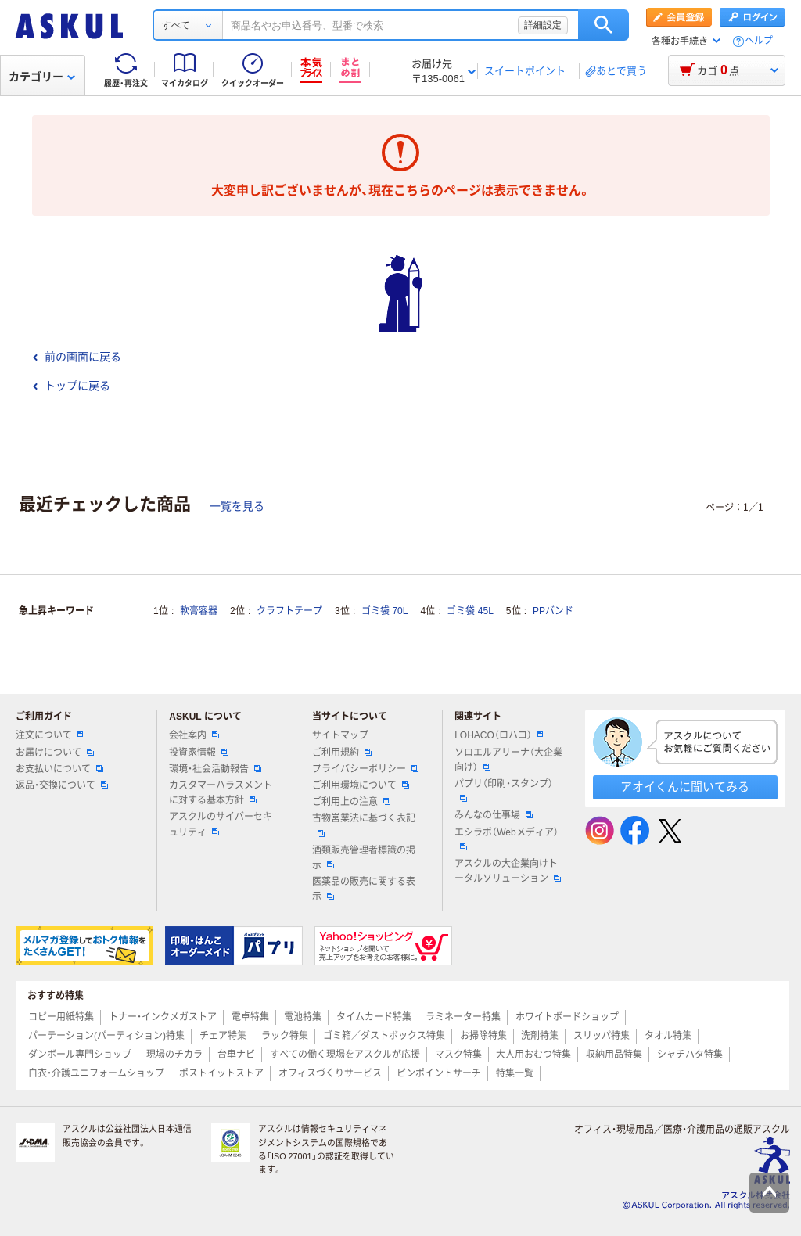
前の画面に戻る (76, 356)
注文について (50, 735)
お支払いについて (59, 769)
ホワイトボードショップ (567, 1016)
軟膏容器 (198, 610)
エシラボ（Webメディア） (506, 838)
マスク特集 (458, 1054)
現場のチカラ (174, 1054)
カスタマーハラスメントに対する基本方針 (220, 793)
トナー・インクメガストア (163, 1016)
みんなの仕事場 (493, 815)
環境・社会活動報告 (215, 769)
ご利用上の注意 (351, 801)
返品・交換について (62, 785)
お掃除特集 (483, 1035)
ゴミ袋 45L (470, 610)
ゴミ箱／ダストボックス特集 (384, 1035)
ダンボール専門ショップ (79, 1054)
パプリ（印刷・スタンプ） (503, 790)
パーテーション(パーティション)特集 (106, 1035)
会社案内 (194, 735)
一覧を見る (237, 506)
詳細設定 (543, 25)
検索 (603, 25)
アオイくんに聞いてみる (684, 786)
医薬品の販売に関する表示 (363, 889)
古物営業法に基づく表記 (363, 824)
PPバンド (553, 610)
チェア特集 (222, 1035)
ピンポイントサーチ (439, 1073)
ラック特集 (284, 1035)
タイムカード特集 (373, 1016)
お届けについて (55, 752)
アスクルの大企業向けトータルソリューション (507, 871)
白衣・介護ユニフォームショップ (96, 1073)
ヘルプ (759, 41)
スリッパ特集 (601, 1035)
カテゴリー (42, 76)
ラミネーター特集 (463, 1016)
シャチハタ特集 (690, 1054)
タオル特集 (668, 1035)
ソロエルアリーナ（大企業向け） (508, 760)
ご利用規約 (342, 752)
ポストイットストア (221, 1073)
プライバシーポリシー (365, 769)
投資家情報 (198, 752)
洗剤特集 (540, 1035)
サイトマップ (340, 735)
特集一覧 (514, 1073)
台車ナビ (236, 1054)
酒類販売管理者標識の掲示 (363, 858)
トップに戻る (71, 385)
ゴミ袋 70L (384, 610)
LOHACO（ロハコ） (499, 735)
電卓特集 (250, 1016)
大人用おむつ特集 (533, 1054)
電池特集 (302, 1016)
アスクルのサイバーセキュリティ (220, 824)
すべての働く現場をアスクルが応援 (345, 1054)
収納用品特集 (614, 1054)
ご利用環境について (360, 785)
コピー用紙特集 (61, 1016)
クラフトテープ (289, 610)
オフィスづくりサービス (330, 1073)
